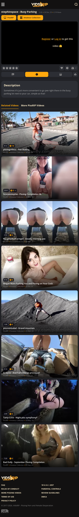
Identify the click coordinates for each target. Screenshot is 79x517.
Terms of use (7, 497)
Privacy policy (8, 501)
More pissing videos (11, 493)
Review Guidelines (50, 493)
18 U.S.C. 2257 (47, 485)
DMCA (44, 497)
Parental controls (51, 489)
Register (46, 38)
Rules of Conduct (10, 489)
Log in (57, 38)
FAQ (3, 485)
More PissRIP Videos (32, 105)
